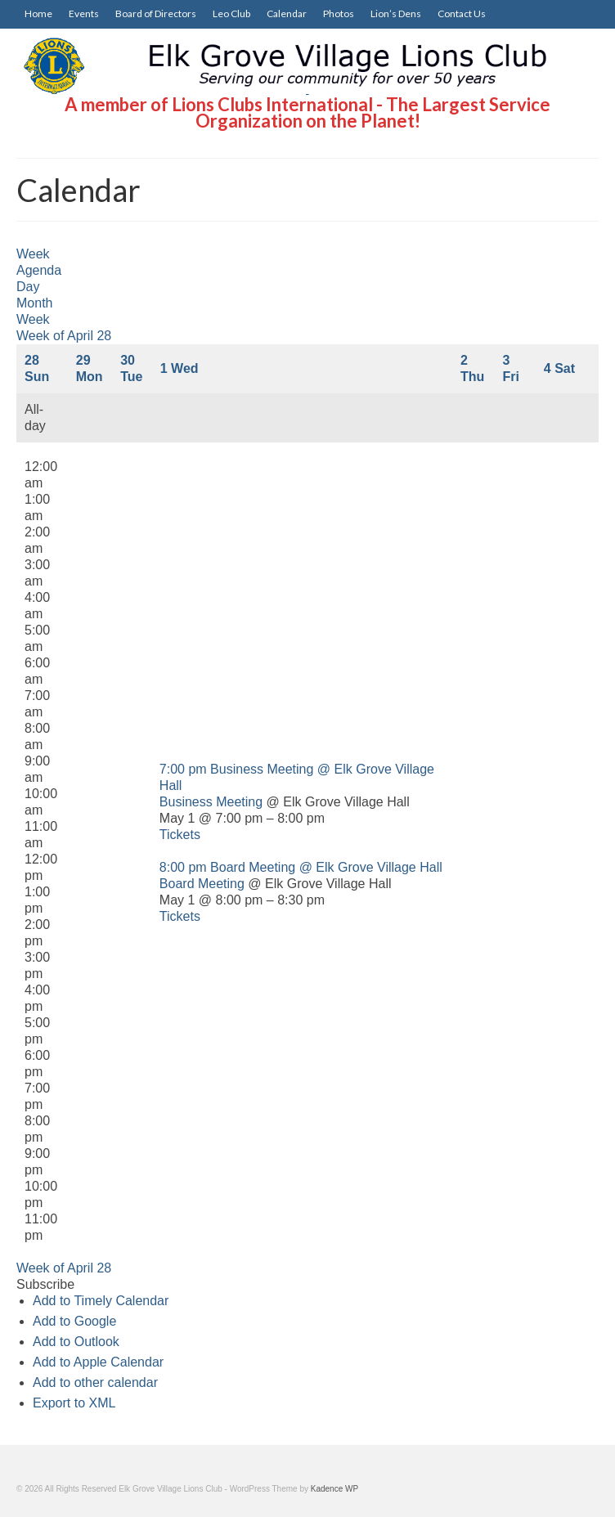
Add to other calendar (95, 1382)
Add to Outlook (76, 1342)
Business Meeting (211, 802)
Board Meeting (202, 884)
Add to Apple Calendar (98, 1362)
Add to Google (74, 1321)
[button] (45, 1284)
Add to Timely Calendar (100, 1301)
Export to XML (74, 1403)
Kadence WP (334, 1488)
